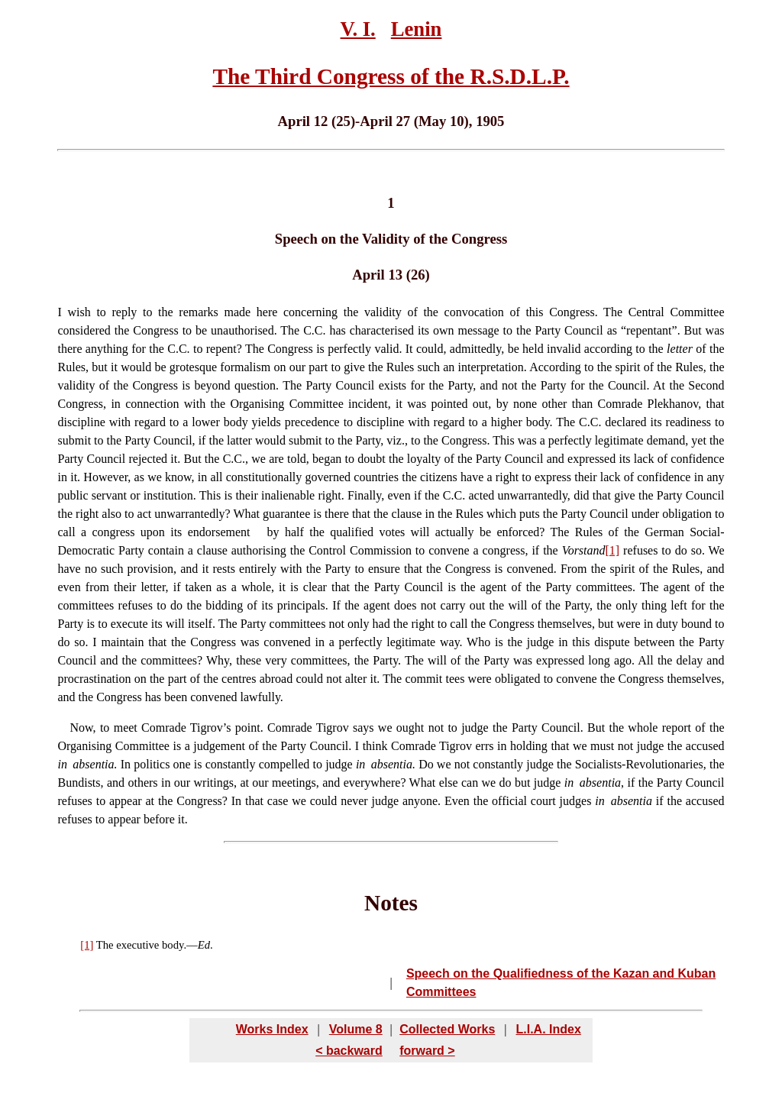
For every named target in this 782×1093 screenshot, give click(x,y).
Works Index (272, 1029)
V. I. (358, 29)
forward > (426, 1050)
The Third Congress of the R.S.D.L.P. (390, 76)
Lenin (416, 29)
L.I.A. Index (547, 1029)
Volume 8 (356, 1029)
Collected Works (447, 1029)
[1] (613, 550)
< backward (349, 1050)
